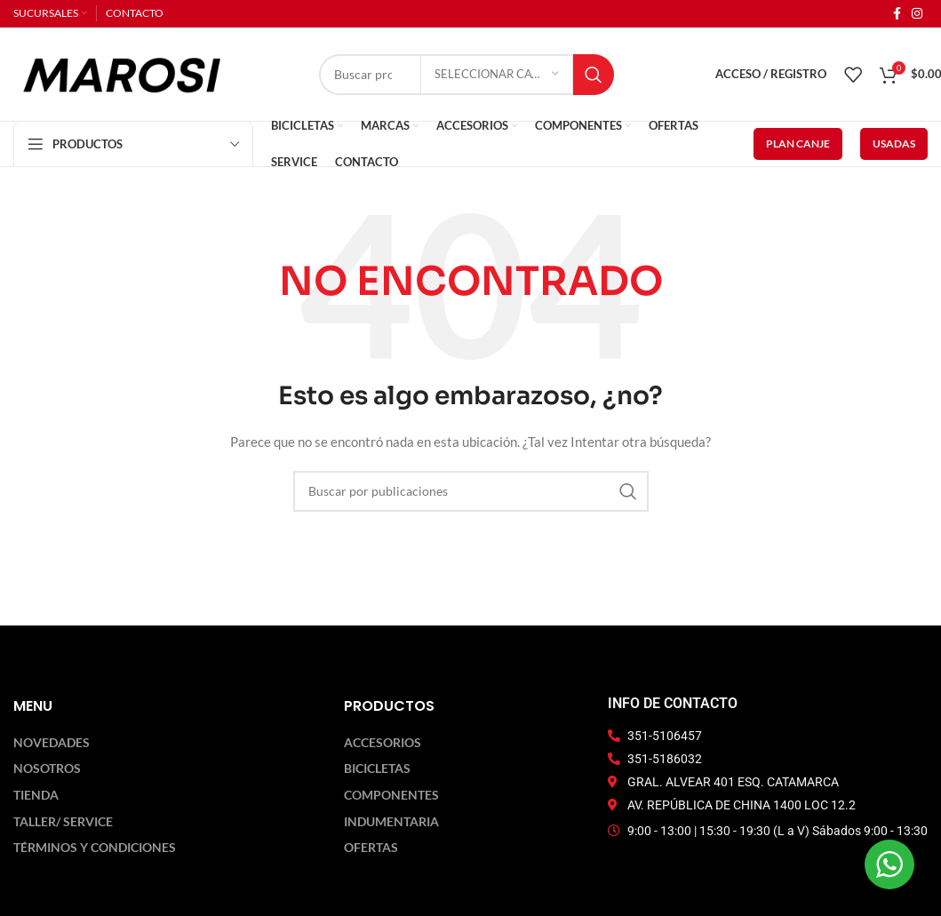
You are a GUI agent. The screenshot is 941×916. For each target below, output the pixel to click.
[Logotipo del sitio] (122, 72)
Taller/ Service (63, 822)
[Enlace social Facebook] (897, 14)
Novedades (51, 743)
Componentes (391, 795)
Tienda (36, 795)
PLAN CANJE (798, 143)
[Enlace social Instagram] (917, 14)
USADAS (894, 143)
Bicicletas (377, 768)
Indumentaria (391, 822)
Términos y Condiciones (94, 847)
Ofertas (371, 847)
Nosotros (47, 768)
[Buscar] (471, 491)
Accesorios (382, 743)
